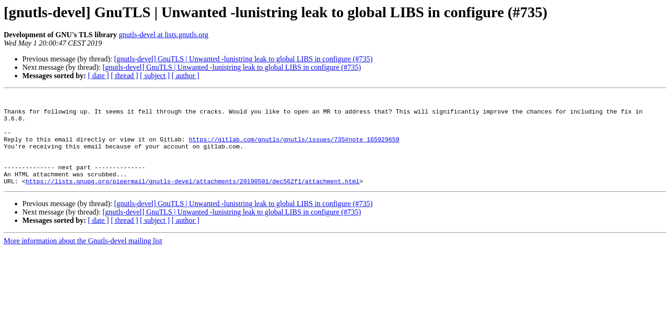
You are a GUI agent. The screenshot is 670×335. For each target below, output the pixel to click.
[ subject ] (155, 76)
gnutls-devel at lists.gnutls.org (163, 35)
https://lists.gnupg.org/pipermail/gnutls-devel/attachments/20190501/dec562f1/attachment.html (193, 199)
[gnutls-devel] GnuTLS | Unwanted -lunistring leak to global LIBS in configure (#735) (243, 59)
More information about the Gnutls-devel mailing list (83, 259)
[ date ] (98, 76)
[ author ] (186, 76)
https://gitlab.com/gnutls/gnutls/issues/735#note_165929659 (294, 149)
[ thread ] (124, 76)
